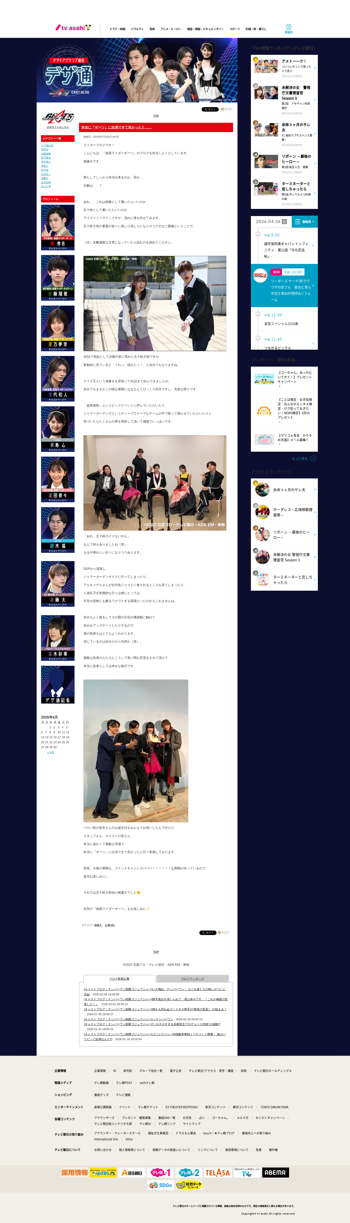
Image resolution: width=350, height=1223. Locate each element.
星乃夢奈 (46, 157)
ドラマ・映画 (117, 29)
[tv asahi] (74, 29)
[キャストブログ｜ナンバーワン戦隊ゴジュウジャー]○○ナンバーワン (128, 1019)
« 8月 (50, 752)
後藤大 (44, 178)
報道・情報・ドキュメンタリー (205, 29)
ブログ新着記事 (119, 978)
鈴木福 (44, 170)
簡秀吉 (44, 149)
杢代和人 (46, 161)
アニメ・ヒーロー (170, 29)
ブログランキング (192, 978)
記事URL (110, 925)
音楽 (151, 29)
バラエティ (137, 29)
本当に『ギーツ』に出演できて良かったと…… (116, 127)
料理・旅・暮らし (256, 29)
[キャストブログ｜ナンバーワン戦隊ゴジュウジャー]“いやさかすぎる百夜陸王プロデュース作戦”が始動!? (152, 1024)
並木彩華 (46, 182)
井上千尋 (46, 186)
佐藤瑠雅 (46, 153)
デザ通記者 (47, 145)
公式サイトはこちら (58, 127)
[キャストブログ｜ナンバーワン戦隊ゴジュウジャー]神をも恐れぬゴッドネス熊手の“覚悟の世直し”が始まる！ (155, 1009)
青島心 (44, 166)
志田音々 (46, 174)
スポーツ (234, 29)
